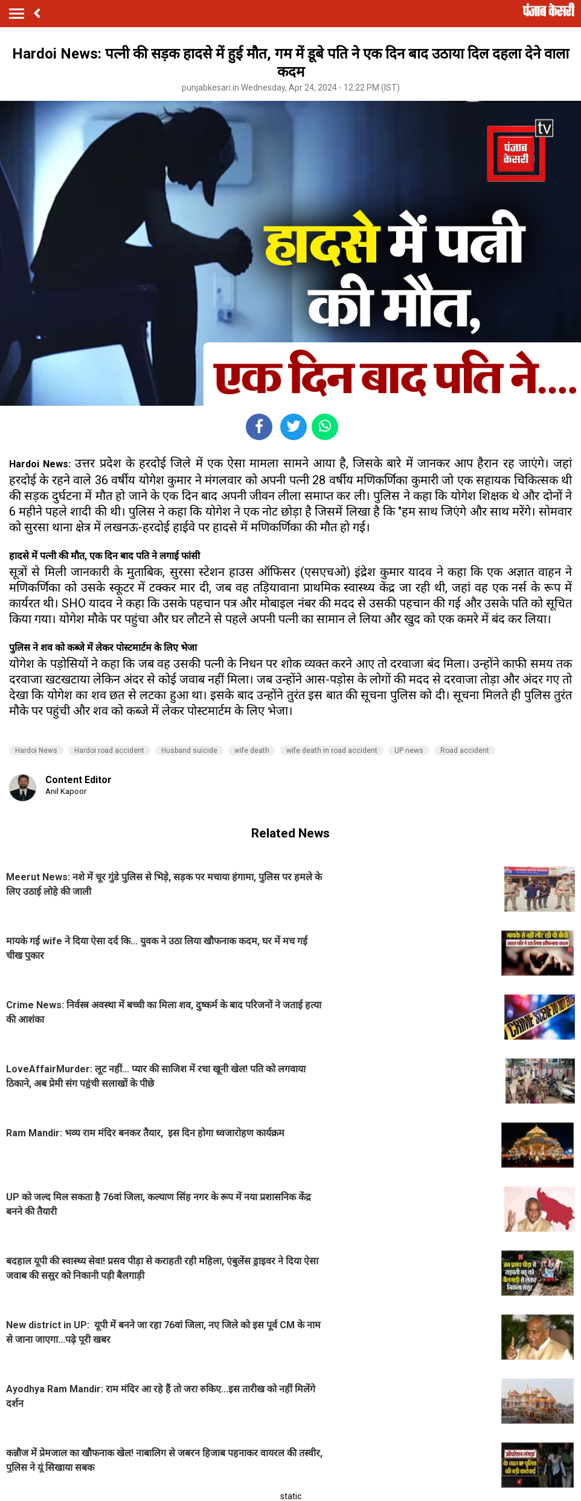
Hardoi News (36, 750)
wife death (251, 750)
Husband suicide (189, 750)
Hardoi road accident (109, 750)
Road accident (464, 750)
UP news (408, 750)
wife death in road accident (331, 750)
